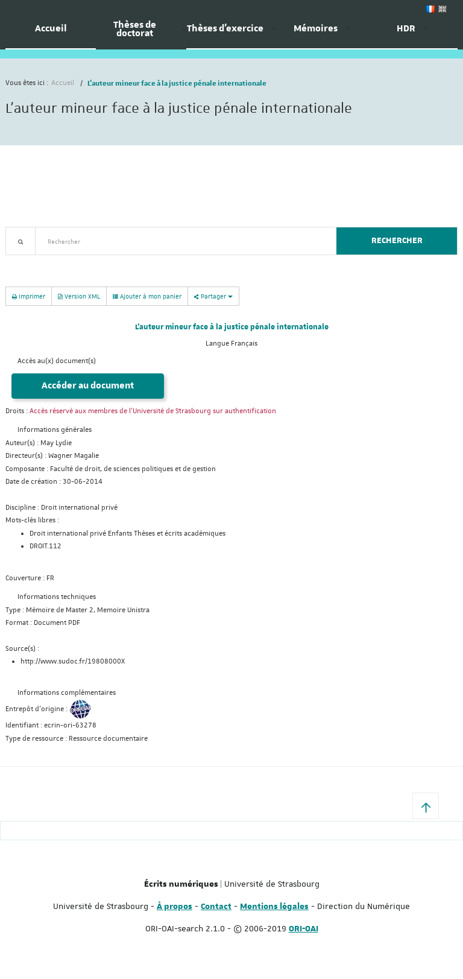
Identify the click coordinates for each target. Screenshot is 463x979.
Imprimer (28, 295)
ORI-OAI (303, 929)
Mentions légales (274, 906)
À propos (174, 906)
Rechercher (397, 240)
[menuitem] (50, 33)
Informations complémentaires (66, 692)
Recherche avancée (36, 262)
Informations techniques (56, 596)
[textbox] (181, 241)
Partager (213, 295)
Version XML (79, 295)
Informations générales (54, 429)
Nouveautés (89, 262)
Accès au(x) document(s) (56, 361)
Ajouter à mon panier (147, 296)
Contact (216, 906)
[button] (425, 806)
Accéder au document (88, 385)
